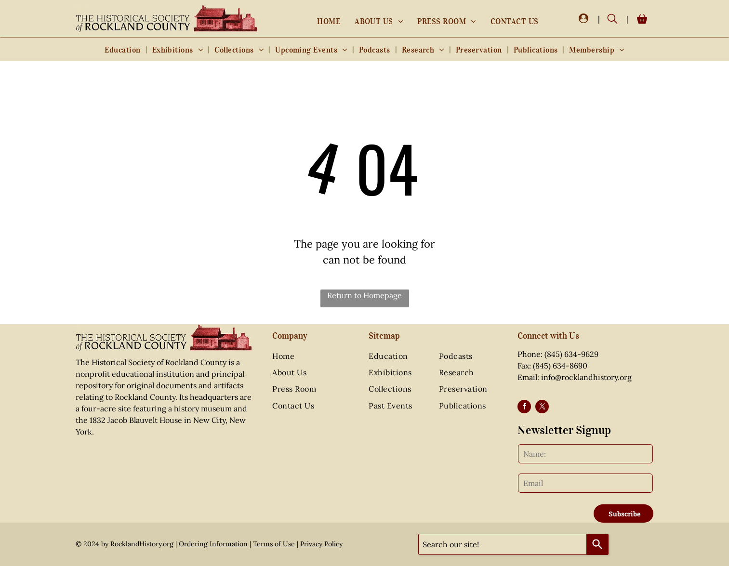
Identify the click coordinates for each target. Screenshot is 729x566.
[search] (612, 19)
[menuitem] (328, 21)
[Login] (583, 19)
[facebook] (524, 408)
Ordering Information (213, 544)
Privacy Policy (321, 544)
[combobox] (502, 544)
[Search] (598, 544)
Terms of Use (274, 544)
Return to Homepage (364, 295)
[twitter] (542, 408)
